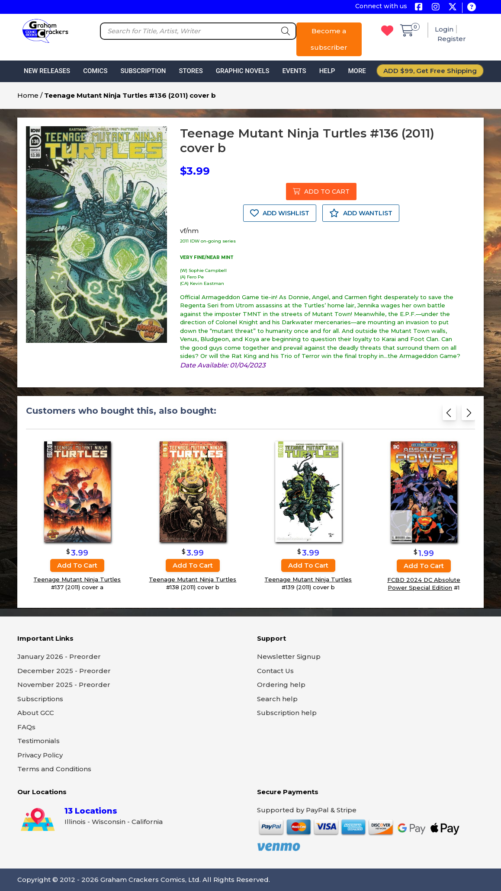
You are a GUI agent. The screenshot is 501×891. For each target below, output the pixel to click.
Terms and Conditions (54, 769)
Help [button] (327, 71)
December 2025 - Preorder (64, 671)
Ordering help (281, 684)
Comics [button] (95, 71)
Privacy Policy (40, 755)
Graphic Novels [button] (243, 71)
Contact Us (275, 671)
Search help (277, 699)
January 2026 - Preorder (59, 656)
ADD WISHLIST (279, 213)
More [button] (357, 71)
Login (444, 29)
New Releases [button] (47, 71)
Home (28, 95)
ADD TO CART (321, 191)
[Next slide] (468, 415)
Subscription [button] (143, 71)
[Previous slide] (449, 415)
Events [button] (294, 71)
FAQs (26, 727)
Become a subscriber (329, 39)
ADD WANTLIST (360, 213)
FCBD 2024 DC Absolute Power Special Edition (423, 583)
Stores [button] (190, 71)
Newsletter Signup (289, 656)
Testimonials (38, 741)
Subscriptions (40, 699)
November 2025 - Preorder (63, 684)
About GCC (35, 713)
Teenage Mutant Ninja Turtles (77, 579)
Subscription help (287, 713)
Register (451, 39)
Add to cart (77, 565)
